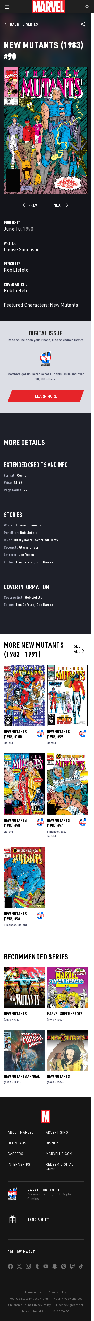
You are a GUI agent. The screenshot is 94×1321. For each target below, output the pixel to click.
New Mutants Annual (22, 1076)
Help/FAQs (17, 1143)
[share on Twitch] (72, 1267)
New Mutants (15, 1013)
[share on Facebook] (10, 1267)
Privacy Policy (57, 1292)
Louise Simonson (22, 249)
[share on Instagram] (28, 1267)
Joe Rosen (26, 554)
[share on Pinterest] (63, 1267)
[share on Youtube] (45, 1267)
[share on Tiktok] (81, 1267)
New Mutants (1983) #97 (58, 823)
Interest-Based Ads (33, 1311)
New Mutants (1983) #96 (15, 916)
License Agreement (69, 1305)
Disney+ (53, 1143)
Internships (19, 1164)
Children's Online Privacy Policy (29, 1305)
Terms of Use (34, 1292)
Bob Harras (45, 562)
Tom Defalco (24, 562)
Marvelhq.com (59, 1154)
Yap (63, 831)
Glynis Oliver (28, 547)
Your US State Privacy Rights (29, 1298)
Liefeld (8, 743)
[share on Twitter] (19, 1267)
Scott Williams (46, 539)
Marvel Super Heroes (64, 1013)
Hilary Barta (23, 539)
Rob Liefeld (16, 270)
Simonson (53, 831)
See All (79, 648)
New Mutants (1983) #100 (15, 734)
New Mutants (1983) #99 (58, 734)
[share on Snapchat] (54, 1267)
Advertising (57, 1132)
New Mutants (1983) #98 (15, 823)
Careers (15, 1154)
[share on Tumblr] (37, 1267)
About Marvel (20, 1132)
